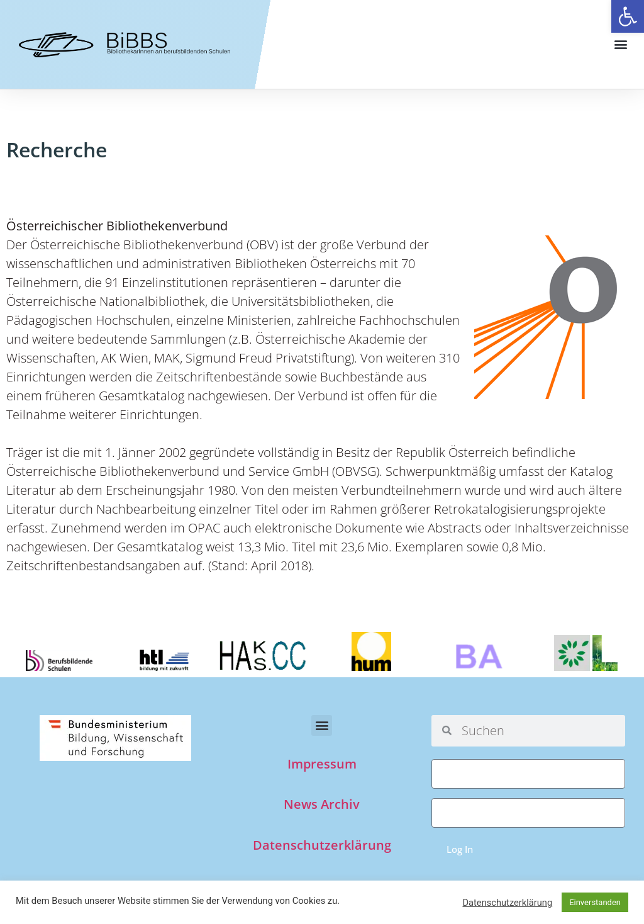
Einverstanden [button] (595, 902)
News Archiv (322, 804)
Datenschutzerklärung (322, 845)
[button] (627, 16)
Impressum (322, 763)
